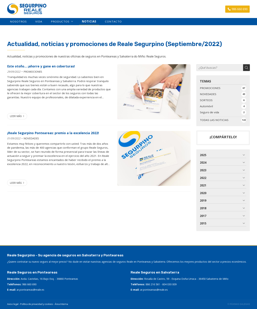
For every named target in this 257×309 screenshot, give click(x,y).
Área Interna (61, 304)
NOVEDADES (31, 138)
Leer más (16, 116)
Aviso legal (12, 304)
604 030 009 (169, 284)
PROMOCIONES (33, 71)
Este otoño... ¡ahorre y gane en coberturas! (41, 66)
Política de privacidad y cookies (36, 304)
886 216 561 (153, 284)
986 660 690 (29, 284)
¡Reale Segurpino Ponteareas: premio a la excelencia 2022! (53, 133)
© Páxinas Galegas (239, 304)
